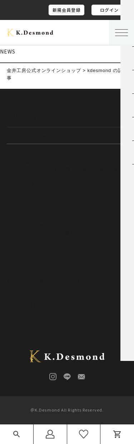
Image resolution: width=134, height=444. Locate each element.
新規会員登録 (67, 10)
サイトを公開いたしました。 (41, 304)
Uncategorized (47, 136)
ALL (17, 136)
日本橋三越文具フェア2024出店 (45, 280)
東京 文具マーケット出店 (36, 256)
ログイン (109, 10)
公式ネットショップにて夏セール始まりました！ (65, 232)
